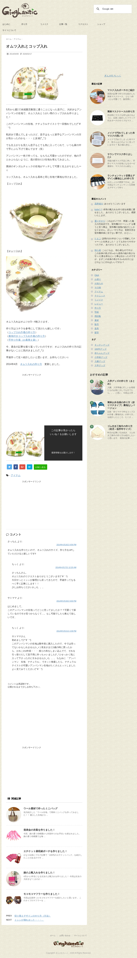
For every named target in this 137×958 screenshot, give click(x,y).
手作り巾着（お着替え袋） (23, 340)
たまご (98, 238)
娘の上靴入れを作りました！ (39, 872)
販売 (97, 324)
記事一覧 (63, 24)
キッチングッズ (102, 345)
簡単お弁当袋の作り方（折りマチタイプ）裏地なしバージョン (121, 405)
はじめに (6, 24)
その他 (98, 287)
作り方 (24, 24)
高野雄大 (99, 203)
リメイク (44, 24)
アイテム (15, 475)
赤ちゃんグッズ (102, 353)
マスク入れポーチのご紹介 (121, 90)
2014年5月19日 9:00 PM (66, 601)
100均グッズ (101, 349)
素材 (97, 320)
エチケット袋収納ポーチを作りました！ (45, 851)
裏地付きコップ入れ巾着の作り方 (26, 336)
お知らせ (99, 283)
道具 (97, 328)
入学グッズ (100, 365)
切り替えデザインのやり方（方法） (32, 916)
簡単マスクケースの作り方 (121, 111)
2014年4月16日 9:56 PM (66, 545)
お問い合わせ (64, 936)
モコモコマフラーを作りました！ (42, 894)
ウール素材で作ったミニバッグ (41, 808)
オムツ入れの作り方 (31, 364)
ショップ (101, 24)
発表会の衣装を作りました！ (39, 830)
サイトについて (9, 30)
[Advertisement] (31, 398)
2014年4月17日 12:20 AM (66, 567)
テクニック (100, 295)
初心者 (98, 250)
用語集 (98, 316)
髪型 (97, 332)
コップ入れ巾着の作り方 (21, 332)
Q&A (97, 275)
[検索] (112, 9)
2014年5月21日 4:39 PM (66, 631)
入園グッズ (100, 361)
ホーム (53, 936)
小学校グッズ (101, 357)
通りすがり (100, 221)
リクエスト (83, 24)
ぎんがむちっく (112, 75)
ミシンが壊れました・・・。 (29, 920)
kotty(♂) (98, 209)
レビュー (99, 304)
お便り (98, 279)
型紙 (97, 312)
